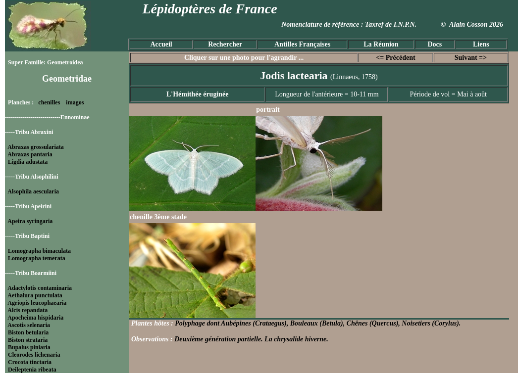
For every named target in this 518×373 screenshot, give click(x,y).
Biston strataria (28, 339)
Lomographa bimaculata (39, 250)
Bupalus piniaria (29, 347)
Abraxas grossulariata (35, 146)
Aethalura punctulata (34, 295)
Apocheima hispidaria (35, 317)
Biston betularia (28, 332)
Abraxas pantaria (29, 154)
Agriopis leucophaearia (36, 302)
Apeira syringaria (29, 221)
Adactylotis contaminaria (39, 287)
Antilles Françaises (302, 44)
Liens (481, 44)
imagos (75, 102)
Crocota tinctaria (30, 362)
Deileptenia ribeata (32, 369)
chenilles (49, 102)
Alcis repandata (27, 310)
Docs (434, 44)
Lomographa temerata (36, 258)
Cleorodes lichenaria (34, 354)
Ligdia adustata (28, 161)
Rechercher (225, 44)
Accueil (161, 44)
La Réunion (380, 44)
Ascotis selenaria (28, 325)
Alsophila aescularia (33, 191)
